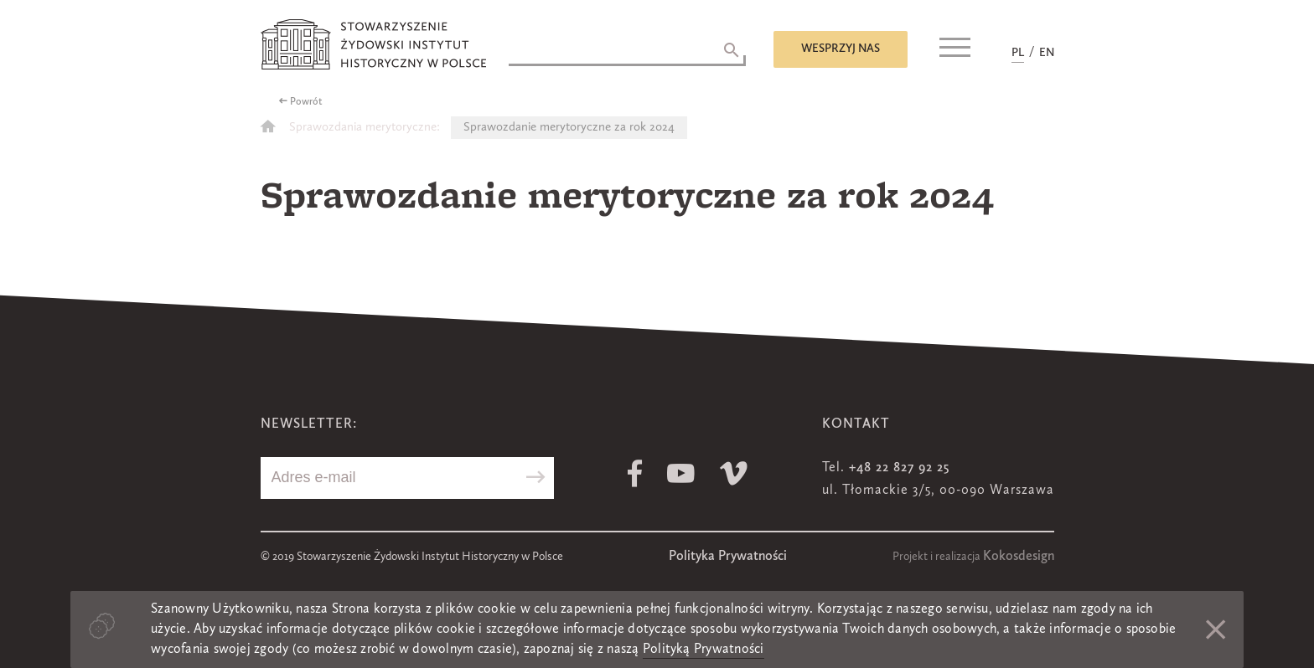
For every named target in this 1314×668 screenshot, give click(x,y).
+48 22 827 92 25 (899, 468)
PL (1017, 53)
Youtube (680, 473)
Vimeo (733, 473)
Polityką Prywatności (703, 649)
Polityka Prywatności (728, 556)
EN (1046, 53)
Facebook (634, 473)
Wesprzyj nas (840, 48)
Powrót (306, 102)
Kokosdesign (1018, 556)
